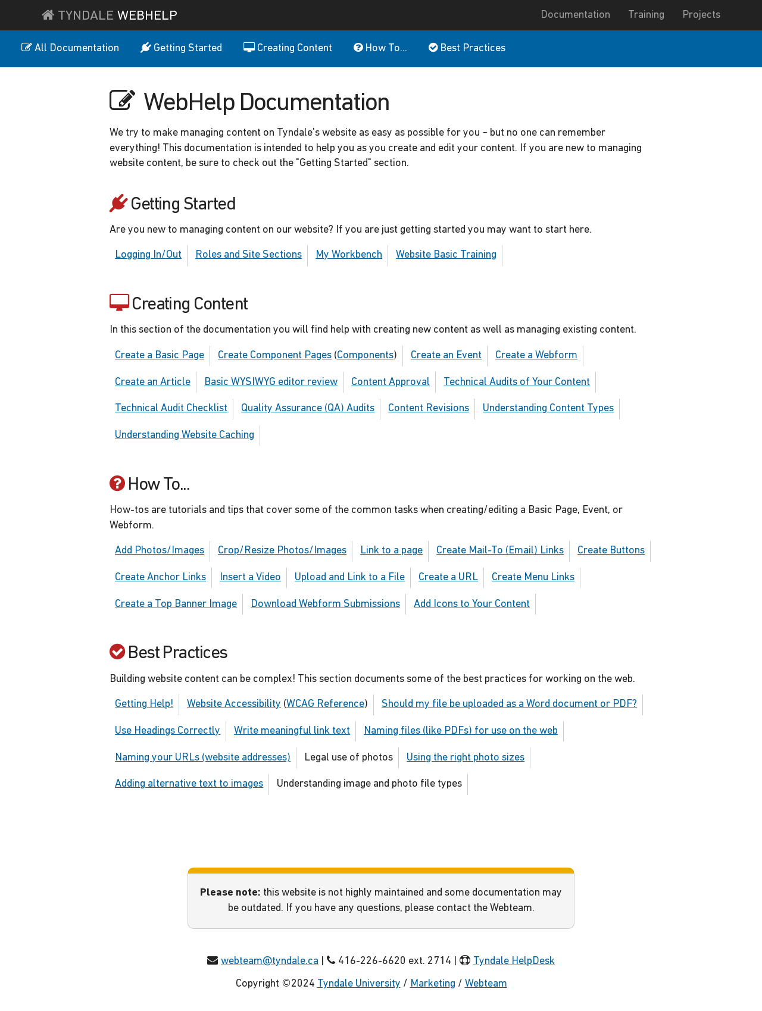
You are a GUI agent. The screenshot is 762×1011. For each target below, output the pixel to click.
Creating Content (287, 48)
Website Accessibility (234, 704)
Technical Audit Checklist (171, 408)
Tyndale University (359, 984)
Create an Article (152, 382)
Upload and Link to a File (350, 577)
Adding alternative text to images (189, 784)
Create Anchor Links (160, 577)
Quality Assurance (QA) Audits (307, 408)
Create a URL (448, 577)
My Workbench (349, 255)
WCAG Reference (325, 704)
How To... (380, 48)
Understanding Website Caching (184, 435)
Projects (701, 15)
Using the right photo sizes (465, 757)
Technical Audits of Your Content (517, 382)
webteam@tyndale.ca (269, 961)
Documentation (575, 15)
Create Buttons (611, 550)
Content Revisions (428, 408)
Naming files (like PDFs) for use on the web (461, 731)
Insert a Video (250, 577)
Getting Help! (144, 704)
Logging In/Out (148, 255)
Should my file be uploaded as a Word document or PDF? (509, 704)
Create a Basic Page (159, 355)
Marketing (432, 984)
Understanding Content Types (548, 408)
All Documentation (70, 48)
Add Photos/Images (159, 550)
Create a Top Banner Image (176, 604)
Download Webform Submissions (325, 604)
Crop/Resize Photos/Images (282, 550)
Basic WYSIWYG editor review (271, 382)
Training (646, 15)
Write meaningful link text (292, 731)
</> (518, 984)
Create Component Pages (275, 355)
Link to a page (391, 550)
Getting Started (181, 48)
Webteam (486, 984)
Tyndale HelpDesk (514, 961)
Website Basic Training (446, 255)
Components (365, 355)
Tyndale (109, 15)
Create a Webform (536, 355)
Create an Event (446, 355)
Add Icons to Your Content (472, 604)
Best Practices (467, 48)
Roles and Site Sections (248, 255)
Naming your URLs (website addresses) (203, 757)
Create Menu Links (533, 577)
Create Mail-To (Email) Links (500, 550)
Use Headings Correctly (167, 731)
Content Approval (390, 382)
